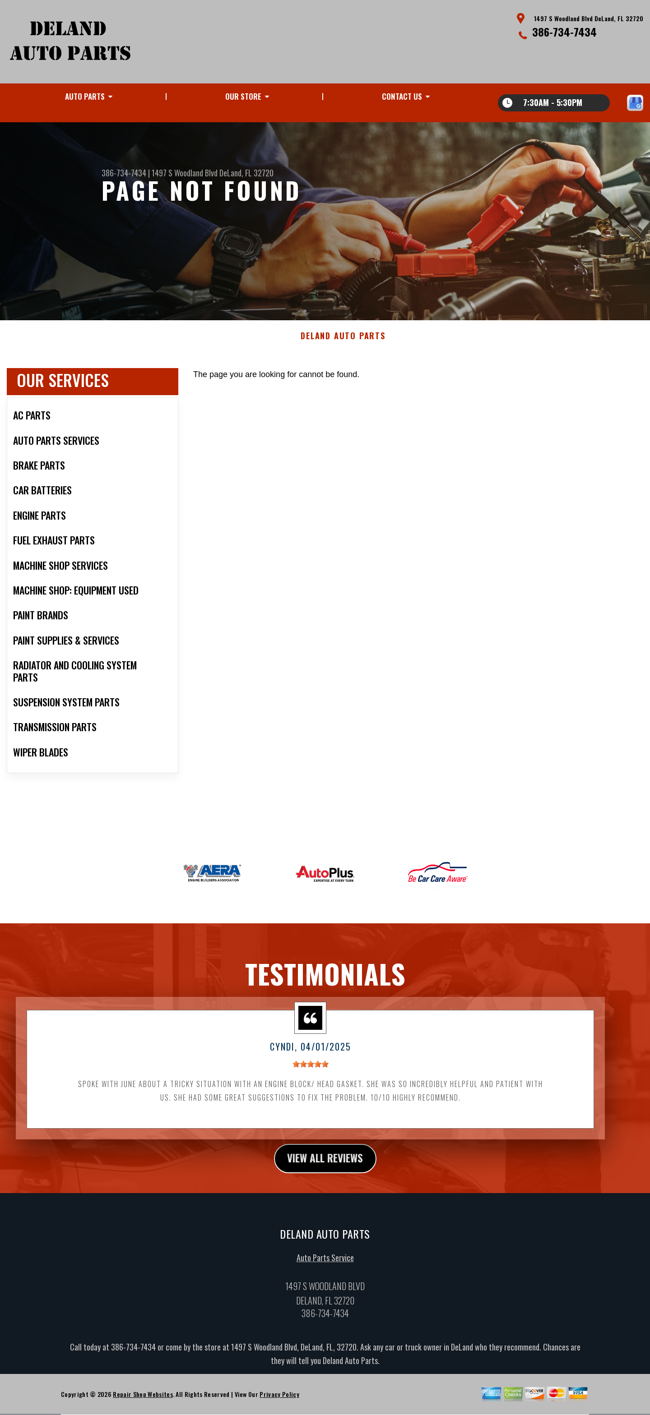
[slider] (310, 1068)
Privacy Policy (279, 1399)
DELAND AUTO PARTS (343, 341)
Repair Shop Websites (142, 1399)
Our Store (243, 96)
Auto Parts (85, 96)
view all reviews (325, 1163)
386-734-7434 (564, 31)
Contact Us (402, 96)
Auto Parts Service (325, 1262)
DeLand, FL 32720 (246, 173)
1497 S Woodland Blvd (185, 173)
